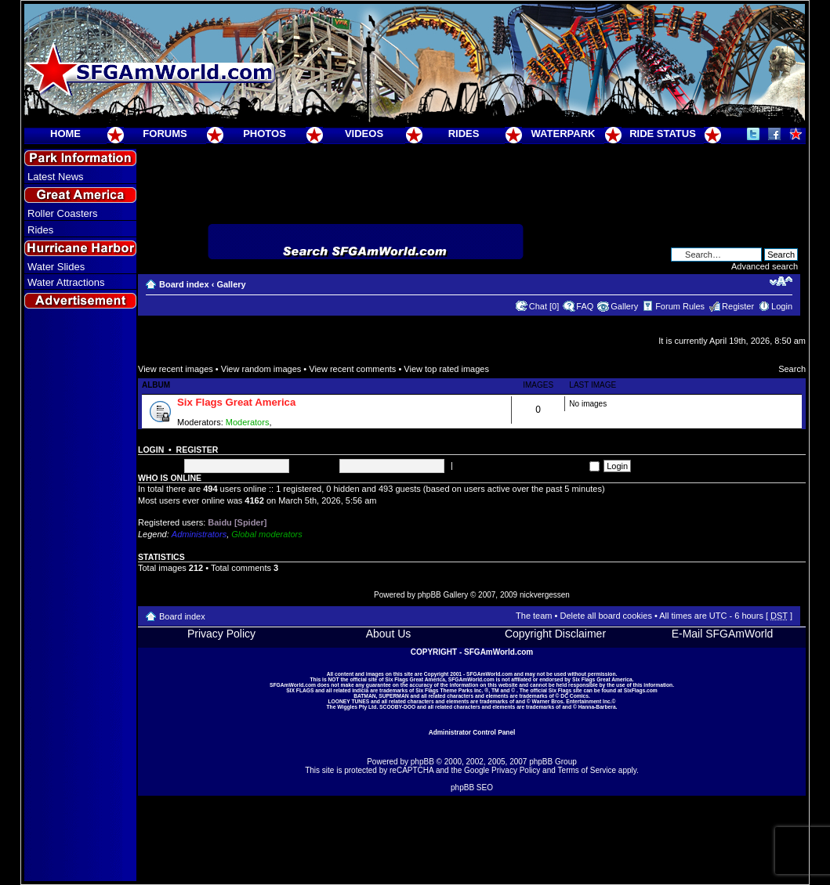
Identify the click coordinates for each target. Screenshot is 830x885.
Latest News (55, 176)
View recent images (175, 369)
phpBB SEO (472, 787)
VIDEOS (364, 133)
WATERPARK (563, 133)
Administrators (199, 534)
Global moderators (267, 534)
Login (781, 306)
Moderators (248, 422)
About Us (388, 633)
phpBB (422, 761)
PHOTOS (264, 133)
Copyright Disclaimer (555, 633)
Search (792, 369)
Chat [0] (544, 306)
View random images (261, 369)
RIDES (464, 133)
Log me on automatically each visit (527, 465)
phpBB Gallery (443, 595)
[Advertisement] (81, 596)
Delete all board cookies (605, 615)
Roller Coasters (62, 213)
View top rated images (446, 369)
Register (738, 306)
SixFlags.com (641, 690)
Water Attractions (66, 282)
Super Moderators (308, 422)
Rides (40, 230)
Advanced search (764, 266)
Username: (159, 465)
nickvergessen (545, 595)
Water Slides (56, 267)
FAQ (584, 306)
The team (534, 615)
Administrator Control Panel (472, 732)
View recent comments (352, 369)
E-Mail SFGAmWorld (723, 633)
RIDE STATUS (662, 133)
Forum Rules (680, 306)
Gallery (230, 284)
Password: (315, 465)
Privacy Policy (221, 633)
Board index (184, 284)
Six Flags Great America (236, 402)
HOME (65, 133)
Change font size (781, 281)
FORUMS (165, 133)
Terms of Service (587, 770)
